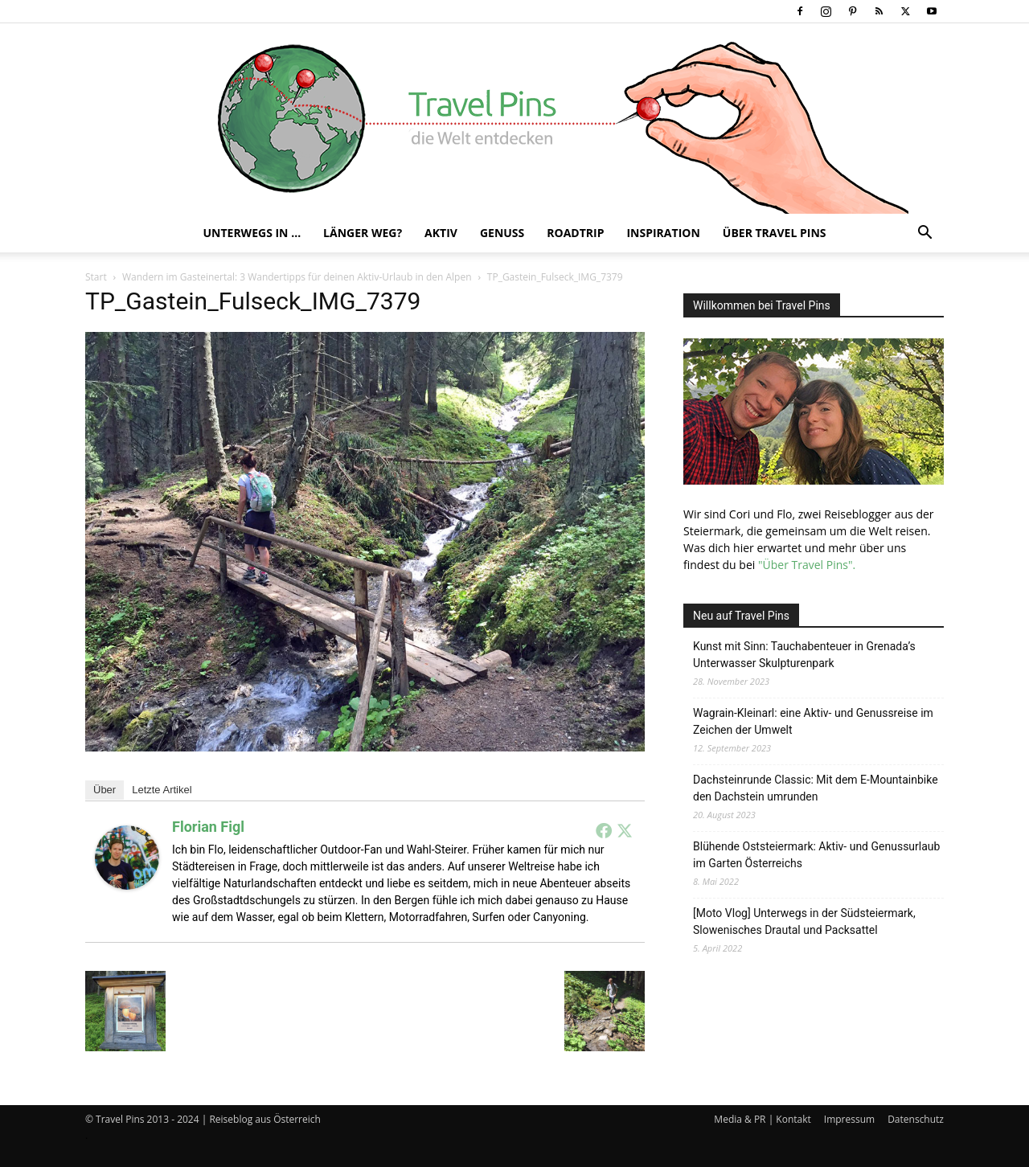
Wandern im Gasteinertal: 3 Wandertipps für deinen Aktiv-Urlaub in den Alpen (297, 277)
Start (96, 277)
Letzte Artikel (161, 790)
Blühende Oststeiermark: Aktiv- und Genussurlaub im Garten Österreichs (816, 855)
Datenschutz (916, 1119)
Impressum (849, 1119)
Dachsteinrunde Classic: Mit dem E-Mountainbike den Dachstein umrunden (815, 788)
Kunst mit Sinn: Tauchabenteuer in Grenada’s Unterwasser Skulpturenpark (804, 654)
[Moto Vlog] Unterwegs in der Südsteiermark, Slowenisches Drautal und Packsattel (804, 921)
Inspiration (662, 232)
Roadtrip (575, 232)
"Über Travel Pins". (806, 564)
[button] (924, 234)
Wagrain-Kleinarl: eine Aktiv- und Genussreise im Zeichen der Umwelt (813, 721)
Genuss (502, 232)
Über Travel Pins (774, 232)
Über (104, 790)
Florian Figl (208, 826)
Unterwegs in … (252, 232)
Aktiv (440, 232)
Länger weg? (362, 232)
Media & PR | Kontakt (762, 1119)
